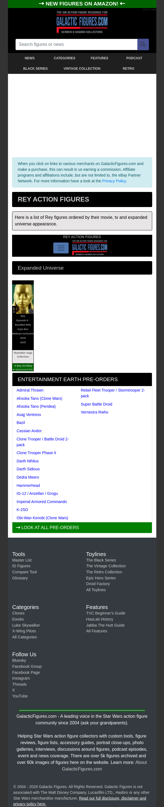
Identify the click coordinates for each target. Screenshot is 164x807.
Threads (19, 684)
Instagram (21, 678)
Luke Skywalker (26, 625)
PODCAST (134, 58)
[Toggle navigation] (61, 247)
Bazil (21, 422)
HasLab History (99, 619)
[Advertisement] (82, 114)
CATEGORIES (64, 58)
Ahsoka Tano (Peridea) (36, 406)
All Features (96, 631)
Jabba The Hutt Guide (105, 625)
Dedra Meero (28, 477)
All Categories (24, 637)
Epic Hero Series (101, 578)
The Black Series (101, 560)
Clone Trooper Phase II (36, 453)
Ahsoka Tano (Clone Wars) (40, 398)
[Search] (143, 44)
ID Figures (21, 566)
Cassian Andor (29, 431)
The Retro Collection (104, 572)
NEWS (30, 58)
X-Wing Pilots (24, 631)
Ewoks (18, 619)
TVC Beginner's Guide (106, 613)
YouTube (20, 696)
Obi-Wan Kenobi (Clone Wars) (42, 518)
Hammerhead (28, 485)
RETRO (128, 69)
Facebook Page (26, 672)
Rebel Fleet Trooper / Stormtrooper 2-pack (113, 393)
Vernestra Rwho (94, 412)
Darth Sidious (28, 469)
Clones (18, 613)
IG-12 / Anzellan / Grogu (37, 493)
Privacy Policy (114, 181)
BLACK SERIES (35, 69)
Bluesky (19, 660)
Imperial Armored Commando (42, 501)
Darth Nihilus (28, 461)
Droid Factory (98, 584)
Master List (22, 560)
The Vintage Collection (106, 566)
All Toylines (96, 590)
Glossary (20, 578)
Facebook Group (27, 666)
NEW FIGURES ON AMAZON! (83, 4)
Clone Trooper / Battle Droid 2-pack (43, 442)
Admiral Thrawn (30, 390)
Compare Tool (24, 572)
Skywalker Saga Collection (22, 354)
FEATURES (99, 58)
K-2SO (22, 509)
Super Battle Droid (96, 404)
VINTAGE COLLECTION (82, 69)
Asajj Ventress (29, 414)
